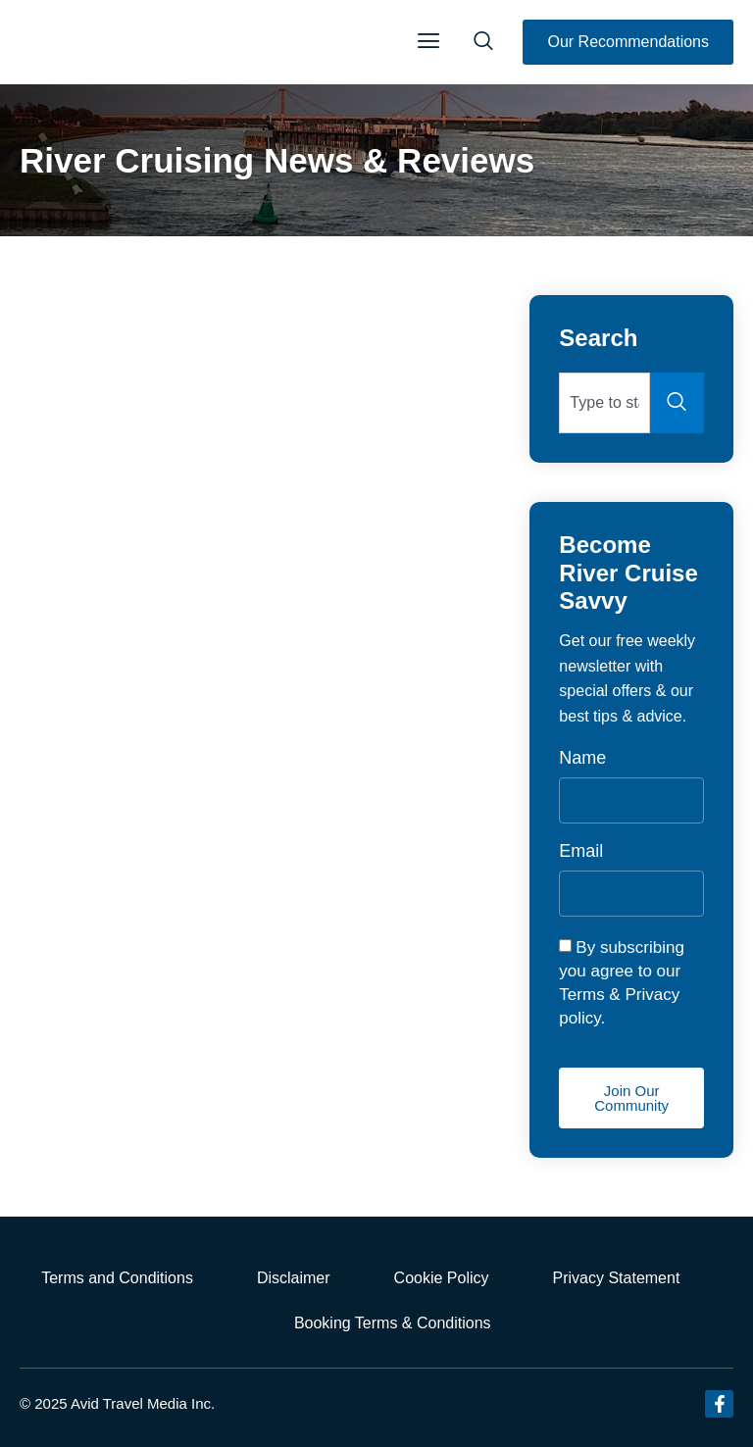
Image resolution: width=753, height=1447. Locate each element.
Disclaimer (293, 1278)
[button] (428, 42)
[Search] (677, 403)
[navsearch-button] (483, 42)
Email (581, 851)
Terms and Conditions (117, 1278)
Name (582, 758)
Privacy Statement (616, 1278)
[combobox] (604, 403)
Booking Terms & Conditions (392, 1323)
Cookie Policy (441, 1278)
